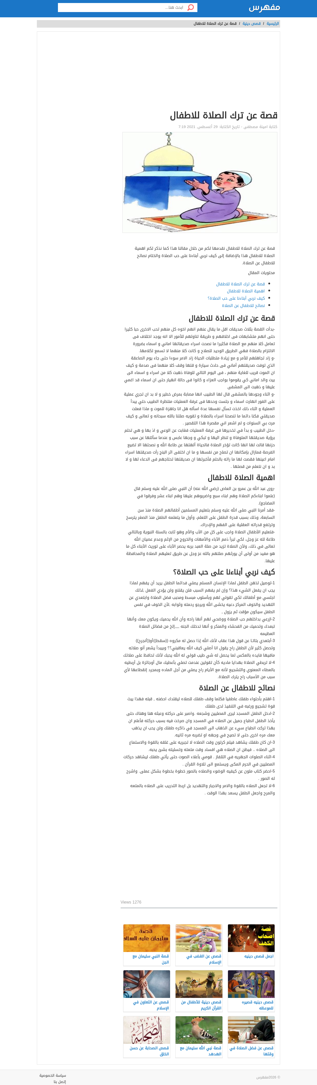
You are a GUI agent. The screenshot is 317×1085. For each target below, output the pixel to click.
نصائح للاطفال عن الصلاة (243, 305)
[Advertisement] (199, 72)
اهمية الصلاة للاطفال (246, 291)
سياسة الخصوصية (52, 1075)
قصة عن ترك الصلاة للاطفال (240, 284)
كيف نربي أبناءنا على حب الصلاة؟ (236, 298)
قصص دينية (252, 23)
